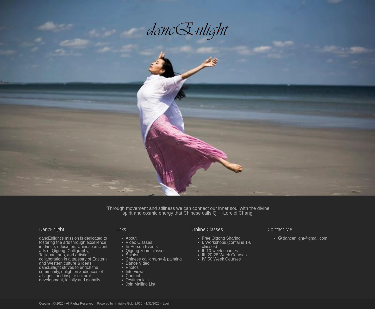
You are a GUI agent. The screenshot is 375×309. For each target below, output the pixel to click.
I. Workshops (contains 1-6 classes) (226, 244)
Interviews (135, 271)
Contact (133, 276)
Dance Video (137, 263)
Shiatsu (133, 255)
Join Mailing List (140, 284)
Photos (132, 267)
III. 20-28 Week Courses (224, 255)
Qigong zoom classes (146, 251)
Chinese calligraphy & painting (154, 259)
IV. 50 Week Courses (221, 259)
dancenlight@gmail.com (305, 238)
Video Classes (139, 242)
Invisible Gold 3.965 (129, 303)
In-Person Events (142, 246)
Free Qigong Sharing (221, 238)
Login (166, 303)
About (131, 238)
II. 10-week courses (220, 251)
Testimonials (137, 280)
